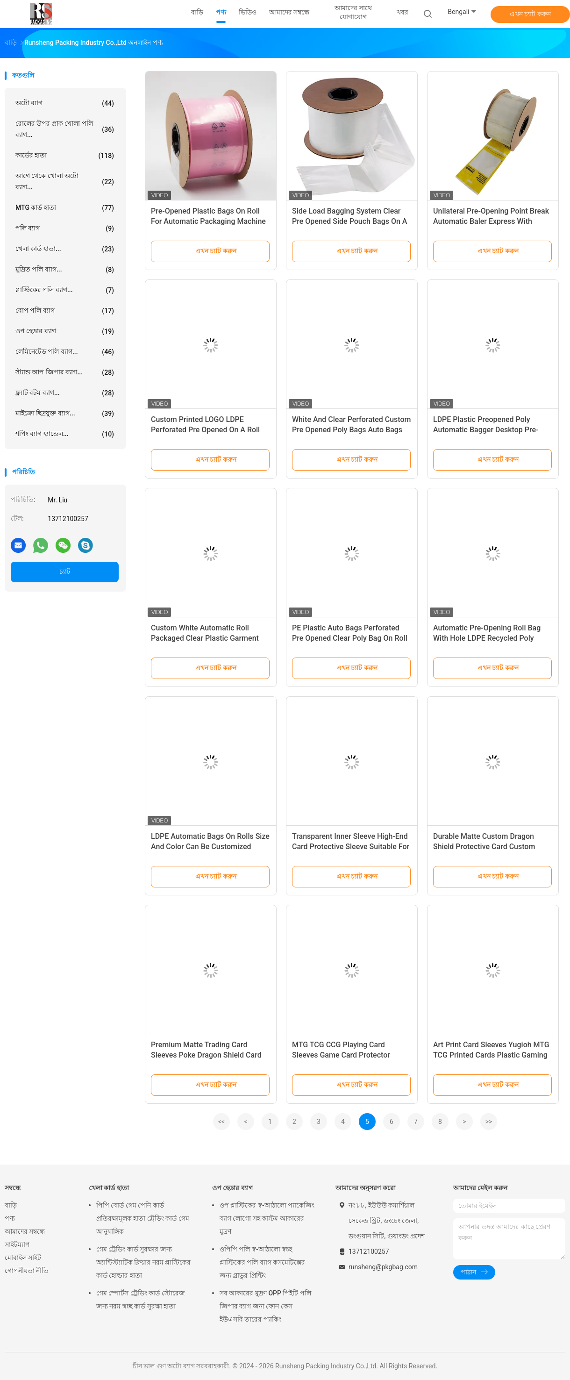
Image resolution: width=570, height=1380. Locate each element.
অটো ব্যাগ (64, 103)
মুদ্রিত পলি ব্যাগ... (64, 269)
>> (488, 1121)
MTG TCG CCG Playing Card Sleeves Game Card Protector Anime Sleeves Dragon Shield (341, 1055)
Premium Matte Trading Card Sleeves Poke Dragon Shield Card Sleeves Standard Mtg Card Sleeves (210, 1055)
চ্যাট (65, 571)
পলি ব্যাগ (64, 228)
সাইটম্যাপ (17, 1244)
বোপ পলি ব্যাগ (64, 310)
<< (221, 1121)
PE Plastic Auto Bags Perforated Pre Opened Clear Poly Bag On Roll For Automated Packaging (349, 638)
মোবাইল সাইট (23, 1257)
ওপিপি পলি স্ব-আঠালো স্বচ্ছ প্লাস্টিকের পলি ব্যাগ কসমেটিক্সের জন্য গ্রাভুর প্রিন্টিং (262, 1262)
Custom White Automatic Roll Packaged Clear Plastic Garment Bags (205, 638)
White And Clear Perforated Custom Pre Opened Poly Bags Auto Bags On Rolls (351, 429)
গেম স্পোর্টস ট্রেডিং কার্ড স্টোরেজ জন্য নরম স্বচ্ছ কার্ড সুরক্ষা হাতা (140, 1299)
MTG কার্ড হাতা (64, 208)
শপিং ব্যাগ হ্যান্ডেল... (64, 434)
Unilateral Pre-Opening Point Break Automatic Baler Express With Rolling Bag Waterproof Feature (491, 221)
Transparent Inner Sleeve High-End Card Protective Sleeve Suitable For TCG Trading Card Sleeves (350, 846)
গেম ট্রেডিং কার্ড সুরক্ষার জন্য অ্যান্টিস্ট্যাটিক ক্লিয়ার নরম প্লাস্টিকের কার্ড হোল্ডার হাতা (143, 1262)
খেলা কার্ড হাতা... (64, 249)
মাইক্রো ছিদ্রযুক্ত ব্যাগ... (64, 413)
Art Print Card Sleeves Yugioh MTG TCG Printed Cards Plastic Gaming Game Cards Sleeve (491, 1055)
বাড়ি (11, 1205)
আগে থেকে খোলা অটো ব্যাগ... (64, 181)
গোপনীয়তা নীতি (27, 1270)
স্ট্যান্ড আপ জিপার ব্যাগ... (64, 372)
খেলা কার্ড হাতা (109, 1188)
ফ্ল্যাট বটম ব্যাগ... (64, 393)
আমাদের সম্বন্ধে (25, 1231)
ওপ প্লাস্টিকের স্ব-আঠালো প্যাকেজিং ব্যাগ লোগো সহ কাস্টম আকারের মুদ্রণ (267, 1218)
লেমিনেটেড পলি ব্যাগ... (64, 352)
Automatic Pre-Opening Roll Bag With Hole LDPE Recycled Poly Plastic (487, 638)
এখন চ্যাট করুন (530, 14)
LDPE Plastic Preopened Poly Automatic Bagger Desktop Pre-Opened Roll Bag (486, 429)
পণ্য (10, 1218)
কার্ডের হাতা (64, 155)
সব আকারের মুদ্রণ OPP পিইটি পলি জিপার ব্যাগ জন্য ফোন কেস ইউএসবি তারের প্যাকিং (265, 1306)
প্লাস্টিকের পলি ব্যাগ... (64, 290)
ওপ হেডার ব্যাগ (64, 331)
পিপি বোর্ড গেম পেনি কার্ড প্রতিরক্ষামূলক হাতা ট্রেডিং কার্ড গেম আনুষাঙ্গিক (142, 1218)
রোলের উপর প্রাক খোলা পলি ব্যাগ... (64, 129)
